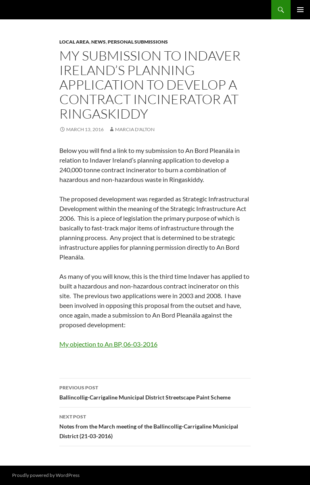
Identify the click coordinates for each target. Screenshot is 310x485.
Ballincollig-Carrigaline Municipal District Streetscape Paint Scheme (155, 392)
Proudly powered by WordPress (46, 475)
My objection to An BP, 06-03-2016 (108, 344)
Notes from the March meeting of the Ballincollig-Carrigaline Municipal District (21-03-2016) (155, 425)
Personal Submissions (138, 42)
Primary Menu (300, 9)
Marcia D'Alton (135, 129)
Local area (74, 42)
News (98, 42)
